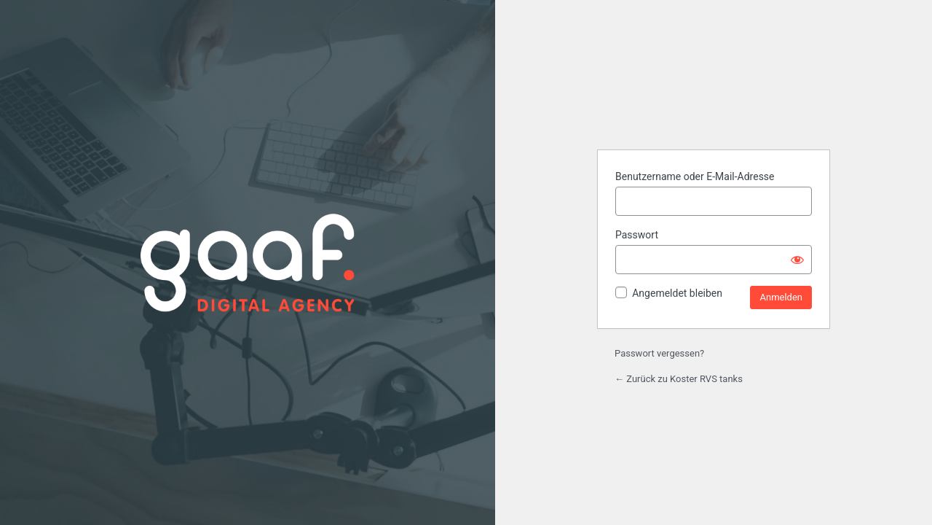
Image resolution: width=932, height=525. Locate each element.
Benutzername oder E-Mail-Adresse (695, 176)
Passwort (636, 235)
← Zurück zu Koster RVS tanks (679, 378)
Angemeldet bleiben (677, 293)
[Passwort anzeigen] (797, 259)
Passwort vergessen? (659, 353)
